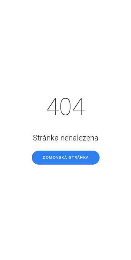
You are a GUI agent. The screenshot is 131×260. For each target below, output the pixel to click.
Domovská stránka (66, 157)
